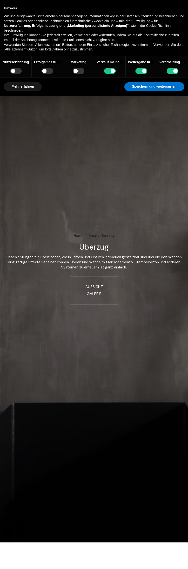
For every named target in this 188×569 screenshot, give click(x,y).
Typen (92, 235)
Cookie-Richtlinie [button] (158, 26)
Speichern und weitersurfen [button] (154, 86)
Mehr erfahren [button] (23, 86)
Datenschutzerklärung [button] (141, 16)
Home (78, 235)
